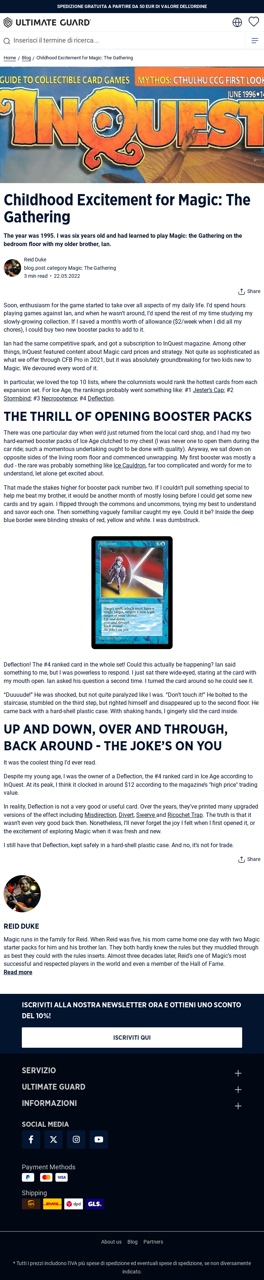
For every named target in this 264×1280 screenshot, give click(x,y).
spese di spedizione (108, 1263)
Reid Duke (35, 259)
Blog (132, 1242)
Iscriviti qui (132, 1038)
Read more (18, 972)
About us (111, 1242)
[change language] (236, 22)
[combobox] (122, 40)
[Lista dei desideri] (254, 21)
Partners (153, 1242)
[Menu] (255, 40)
